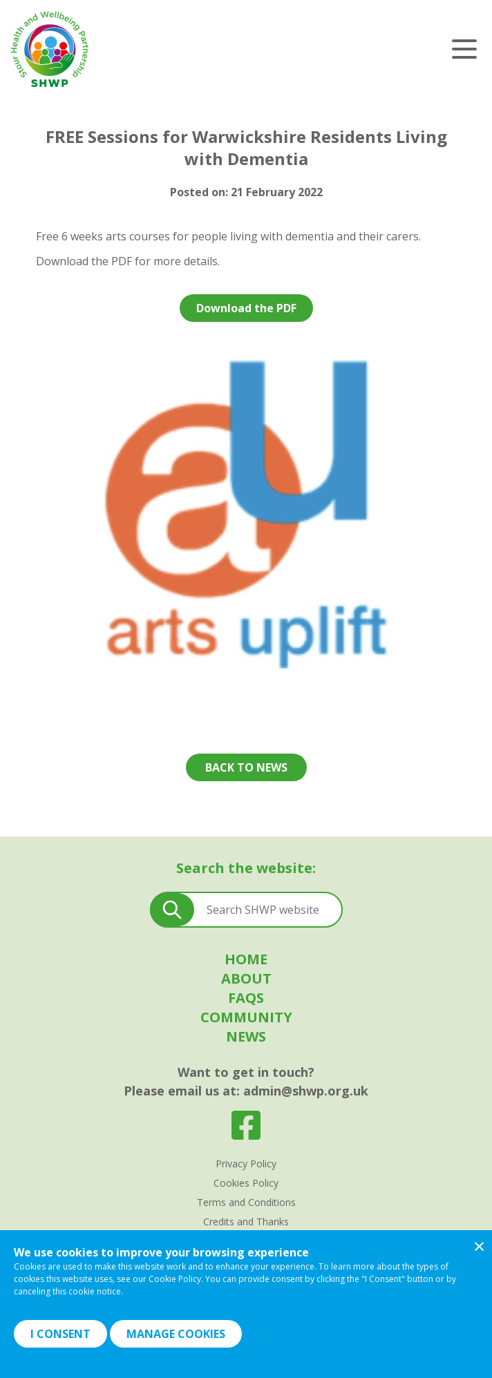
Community (246, 1017)
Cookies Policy (246, 1182)
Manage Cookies (175, 1333)
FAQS (246, 997)
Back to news (246, 767)
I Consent (60, 1333)
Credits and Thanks (246, 1221)
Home (246, 959)
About (246, 978)
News (246, 1036)
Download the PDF (246, 308)
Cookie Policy (175, 1279)
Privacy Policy (246, 1163)
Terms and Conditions (246, 1202)
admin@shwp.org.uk (305, 1090)
